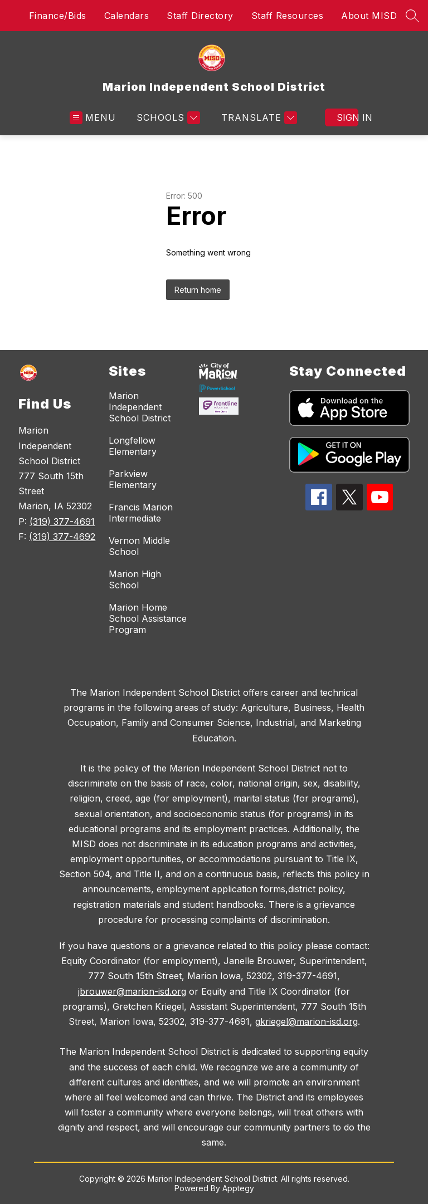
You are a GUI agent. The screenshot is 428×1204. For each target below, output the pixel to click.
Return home (197, 289)
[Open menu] (93, 118)
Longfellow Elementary (133, 446)
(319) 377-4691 (62, 521)
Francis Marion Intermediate (141, 513)
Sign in (347, 117)
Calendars (126, 15)
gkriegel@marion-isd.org (306, 1021)
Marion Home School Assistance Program (148, 618)
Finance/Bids (57, 15)
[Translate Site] (257, 118)
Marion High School (135, 579)
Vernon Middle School (139, 546)
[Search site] (412, 15)
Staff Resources (287, 15)
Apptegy (238, 1188)
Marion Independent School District (140, 407)
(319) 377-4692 (62, 536)
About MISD (369, 15)
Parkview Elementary (133, 479)
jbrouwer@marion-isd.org (132, 991)
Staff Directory (200, 15)
